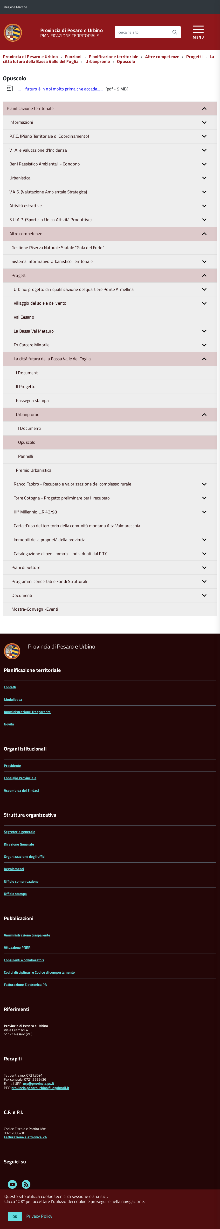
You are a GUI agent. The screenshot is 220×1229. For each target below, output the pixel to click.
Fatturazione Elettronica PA (25, 984)
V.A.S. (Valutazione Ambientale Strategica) (113, 192)
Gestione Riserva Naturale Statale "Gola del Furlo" (58, 247)
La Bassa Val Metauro (115, 331)
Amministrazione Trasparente (27, 712)
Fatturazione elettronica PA (25, 1137)
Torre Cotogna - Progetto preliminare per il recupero (115, 498)
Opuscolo (126, 61)
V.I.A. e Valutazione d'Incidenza (113, 150)
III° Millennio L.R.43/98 (115, 512)
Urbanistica (113, 178)
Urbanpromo (97, 61)
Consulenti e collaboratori (24, 960)
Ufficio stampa (15, 893)
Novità (9, 724)
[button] (204, 109)
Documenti (114, 595)
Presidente (12, 765)
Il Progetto (25, 386)
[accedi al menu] (198, 31)
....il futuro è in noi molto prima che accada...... (61, 89)
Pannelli (25, 456)
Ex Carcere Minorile (115, 345)
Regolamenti (14, 869)
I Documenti (27, 372)
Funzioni (73, 56)
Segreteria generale (19, 831)
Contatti (10, 687)
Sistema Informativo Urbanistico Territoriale (114, 261)
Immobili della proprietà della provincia (115, 540)
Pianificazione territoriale (113, 56)
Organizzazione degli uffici (24, 856)
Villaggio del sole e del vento (115, 303)
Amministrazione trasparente (27, 935)
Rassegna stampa (32, 400)
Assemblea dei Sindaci (21, 790)
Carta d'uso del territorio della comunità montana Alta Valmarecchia (77, 525)
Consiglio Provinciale (20, 778)
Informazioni (113, 122)
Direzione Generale (19, 844)
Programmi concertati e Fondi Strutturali (114, 581)
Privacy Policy (39, 1216)
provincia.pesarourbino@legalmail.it (40, 1088)
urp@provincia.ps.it (38, 1083)
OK (15, 1216)
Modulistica (13, 699)
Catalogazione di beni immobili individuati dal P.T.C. (115, 554)
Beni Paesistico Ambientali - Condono (113, 164)
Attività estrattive (113, 206)
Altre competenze (162, 56)
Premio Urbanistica (33, 470)
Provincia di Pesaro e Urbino (71, 30)
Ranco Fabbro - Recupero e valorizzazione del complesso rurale (115, 484)
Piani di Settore (114, 567)
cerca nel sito (128, 32)
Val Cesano (24, 317)
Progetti (194, 56)
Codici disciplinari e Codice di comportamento (39, 972)
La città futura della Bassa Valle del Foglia (115, 359)
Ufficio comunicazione (21, 881)
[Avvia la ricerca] (175, 32)
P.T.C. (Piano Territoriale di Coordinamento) (113, 136)
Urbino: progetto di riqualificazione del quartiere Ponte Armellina (115, 289)
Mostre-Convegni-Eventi (35, 609)
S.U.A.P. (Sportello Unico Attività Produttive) (113, 220)
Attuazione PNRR (17, 947)
